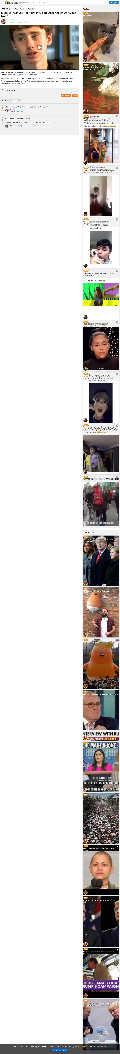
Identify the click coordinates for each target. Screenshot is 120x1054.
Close (75, 96)
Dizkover (13, 3)
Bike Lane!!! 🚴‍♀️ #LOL (89, 479)
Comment (66, 96)
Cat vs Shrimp (87, 16)
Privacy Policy (83, 1046)
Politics (6, 9)
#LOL (15, 9)
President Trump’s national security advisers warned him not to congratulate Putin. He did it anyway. (100, 1004)
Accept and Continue (60, 1050)
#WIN (21, 9)
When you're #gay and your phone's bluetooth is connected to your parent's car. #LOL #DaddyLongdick (99, 377)
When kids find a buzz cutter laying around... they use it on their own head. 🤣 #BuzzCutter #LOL (100, 119)
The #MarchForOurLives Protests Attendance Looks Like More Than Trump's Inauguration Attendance (100, 798)
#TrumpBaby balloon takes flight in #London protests (99, 642)
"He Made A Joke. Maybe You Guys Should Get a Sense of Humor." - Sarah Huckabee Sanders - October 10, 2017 (100, 746)
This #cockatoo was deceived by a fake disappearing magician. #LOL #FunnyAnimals (99, 171)
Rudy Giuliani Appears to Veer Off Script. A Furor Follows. (100, 694)
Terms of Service (99, 1046)
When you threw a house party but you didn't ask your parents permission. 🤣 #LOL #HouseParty (100, 429)
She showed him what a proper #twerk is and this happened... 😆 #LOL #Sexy (98, 274)
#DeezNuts (31, 9)
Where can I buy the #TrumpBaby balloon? (96, 591)
